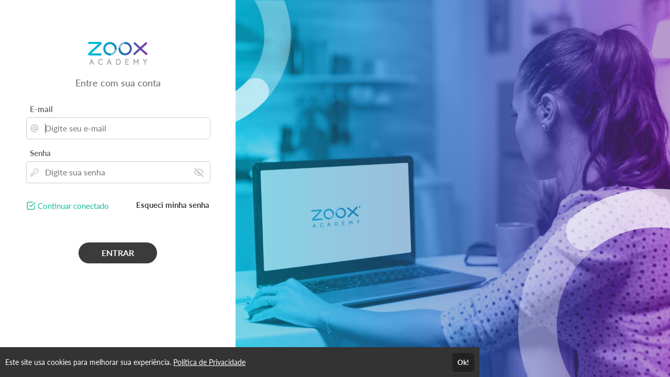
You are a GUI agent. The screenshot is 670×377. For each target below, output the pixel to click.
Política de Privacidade (209, 362)
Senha (40, 153)
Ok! (463, 362)
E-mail (41, 109)
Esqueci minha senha (172, 204)
